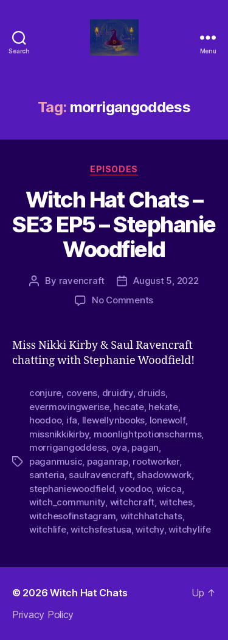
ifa (71, 420)
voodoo (135, 488)
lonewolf (167, 420)
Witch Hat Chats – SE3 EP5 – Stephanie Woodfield (114, 224)
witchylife (189, 529)
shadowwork (164, 474)
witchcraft (132, 502)
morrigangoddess (67, 447)
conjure (45, 393)
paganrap (107, 461)
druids (151, 393)
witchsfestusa (101, 529)
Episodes (113, 169)
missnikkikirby (59, 434)
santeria (46, 474)
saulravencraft (100, 474)
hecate (128, 407)
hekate (163, 407)
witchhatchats (151, 516)
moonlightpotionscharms (147, 434)
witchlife (47, 529)
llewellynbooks (113, 420)
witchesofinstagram (72, 516)
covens (81, 393)
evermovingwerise (69, 407)
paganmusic (55, 461)
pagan (145, 447)
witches (176, 502)
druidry (117, 393)
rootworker (156, 461)
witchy (150, 529)
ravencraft (82, 280)
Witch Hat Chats (89, 593)
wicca (169, 488)
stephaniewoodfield (71, 488)
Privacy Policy (43, 614)
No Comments (122, 300)
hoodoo (45, 420)
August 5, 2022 (165, 280)
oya (119, 447)
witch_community (67, 502)
